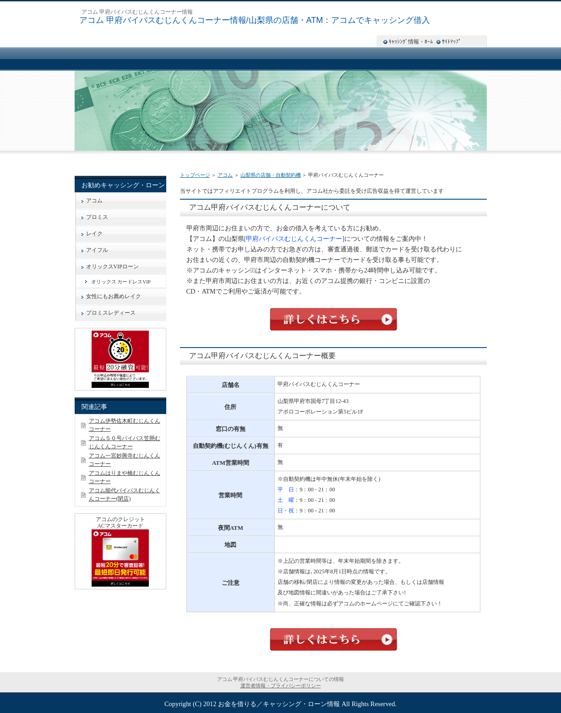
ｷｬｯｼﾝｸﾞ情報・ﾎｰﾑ (411, 41)
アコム (225, 175)
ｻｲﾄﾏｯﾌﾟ (451, 41)
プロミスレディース (111, 313)
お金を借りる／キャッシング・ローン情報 (279, 704)
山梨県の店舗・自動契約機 (270, 175)
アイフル (97, 250)
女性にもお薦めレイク (113, 296)
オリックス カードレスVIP (121, 281)
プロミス (97, 217)
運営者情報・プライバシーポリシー (280, 685)
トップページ (195, 175)
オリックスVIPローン (112, 266)
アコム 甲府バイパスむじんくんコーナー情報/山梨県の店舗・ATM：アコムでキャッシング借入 (254, 20)
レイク (94, 233)
